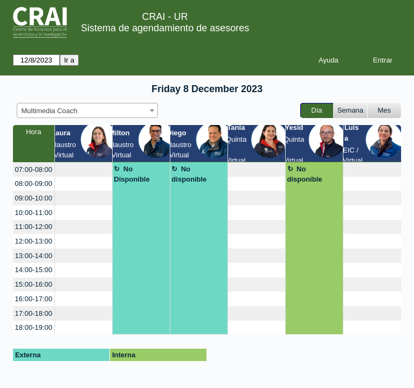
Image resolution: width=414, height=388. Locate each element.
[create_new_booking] (83, 169)
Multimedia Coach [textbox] (50, 111)
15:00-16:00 (33, 284)
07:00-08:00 (33, 169)
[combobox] (87, 110)
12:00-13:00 (33, 241)
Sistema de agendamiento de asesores (165, 28)
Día (316, 110)
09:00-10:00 (33, 198)
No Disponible (131, 174)
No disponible (188, 174)
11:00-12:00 (33, 227)
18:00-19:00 (33, 327)
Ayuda (329, 60)
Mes (384, 110)
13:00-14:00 (33, 256)
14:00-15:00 (33, 270)
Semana (350, 110)
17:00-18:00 (33, 313)
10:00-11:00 (33, 213)
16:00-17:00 (33, 299)
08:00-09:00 (33, 183)
